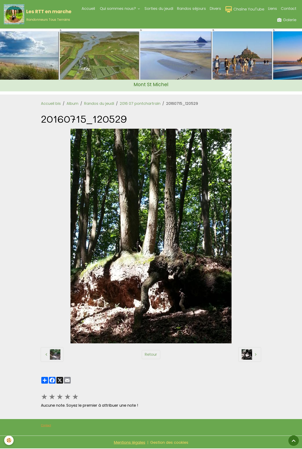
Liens (272, 8)
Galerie (286, 20)
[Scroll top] (293, 440)
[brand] (35, 14)
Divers (215, 8)
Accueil (88, 8)
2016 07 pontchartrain (140, 103)
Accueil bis (51, 103)
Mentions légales (129, 442)
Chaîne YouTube (244, 9)
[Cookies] (9, 440)
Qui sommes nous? (118, 8)
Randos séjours (191, 8)
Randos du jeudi (99, 103)
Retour (151, 354)
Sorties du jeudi (158, 8)
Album (72, 103)
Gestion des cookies (169, 442)
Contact (288, 8)
